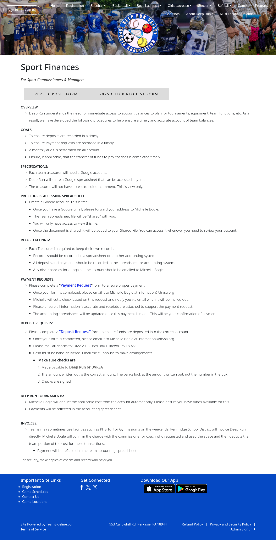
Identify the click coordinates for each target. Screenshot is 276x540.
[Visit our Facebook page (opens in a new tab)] (83, 487)
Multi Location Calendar (237, 14)
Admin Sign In (243, 529)
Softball (224, 5)
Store (265, 14)
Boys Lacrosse (149, 5)
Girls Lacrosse (179, 5)
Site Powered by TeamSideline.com (47, 524)
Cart (30, 10)
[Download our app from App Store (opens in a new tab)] (159, 488)
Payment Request (76, 285)
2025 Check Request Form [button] (128, 94)
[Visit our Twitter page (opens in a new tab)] (89, 487)
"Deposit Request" (75, 331)
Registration (75, 5)
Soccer (204, 5)
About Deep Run (199, 14)
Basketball (121, 5)
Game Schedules (35, 491)
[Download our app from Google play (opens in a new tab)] (191, 488)
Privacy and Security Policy (230, 524)
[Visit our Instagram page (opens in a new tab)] (96, 487)
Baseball (98, 5)
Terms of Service (33, 529)
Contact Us (30, 496)
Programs (262, 5)
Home (55, 5)
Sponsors (173, 14)
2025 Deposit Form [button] (56, 94)
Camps (243, 5)
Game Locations (34, 501)
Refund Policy (192, 524)
